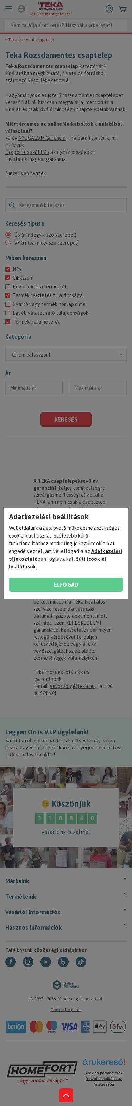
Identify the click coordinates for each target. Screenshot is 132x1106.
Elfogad (66, 584)
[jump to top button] (66, 1095)
